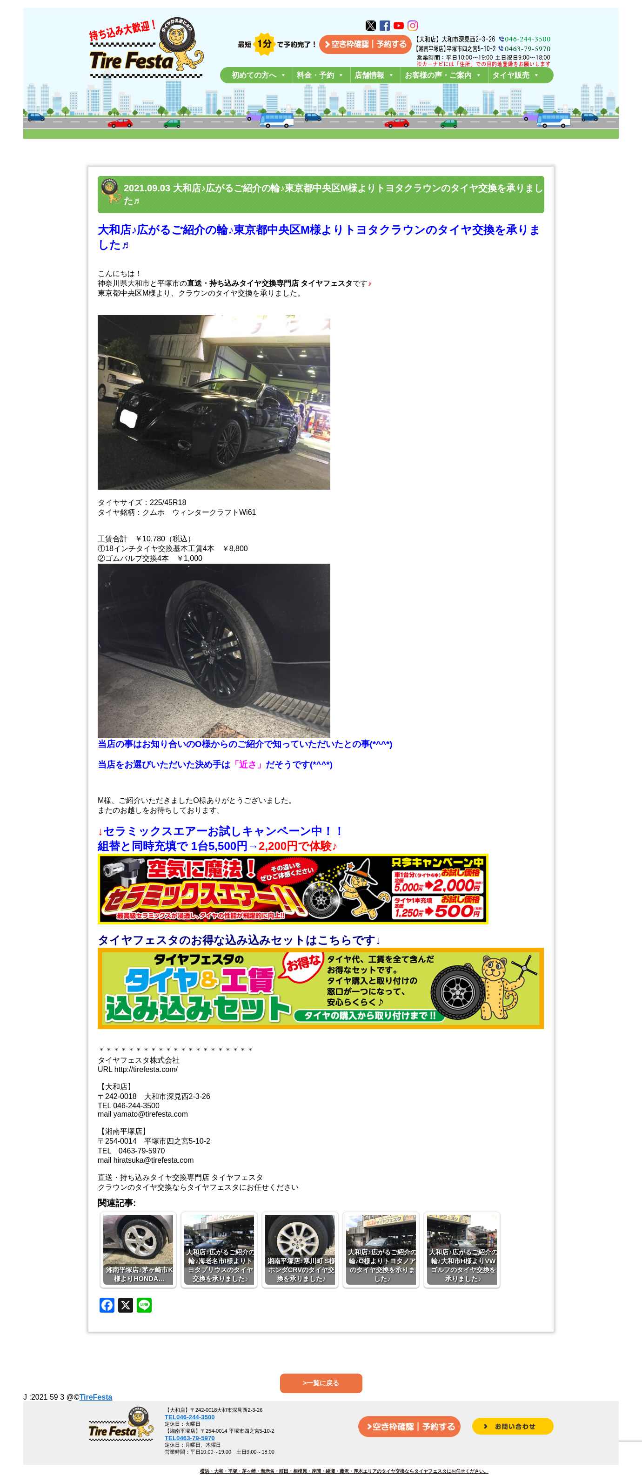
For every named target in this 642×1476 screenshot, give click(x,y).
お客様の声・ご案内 (443, 75)
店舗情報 (374, 75)
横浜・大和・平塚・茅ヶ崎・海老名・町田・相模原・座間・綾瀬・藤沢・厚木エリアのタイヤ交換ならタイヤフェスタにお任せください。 (344, 1471)
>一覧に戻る (321, 1383)
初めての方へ (259, 75)
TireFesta (96, 1397)
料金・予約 (320, 75)
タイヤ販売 (516, 75)
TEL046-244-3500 (190, 1417)
